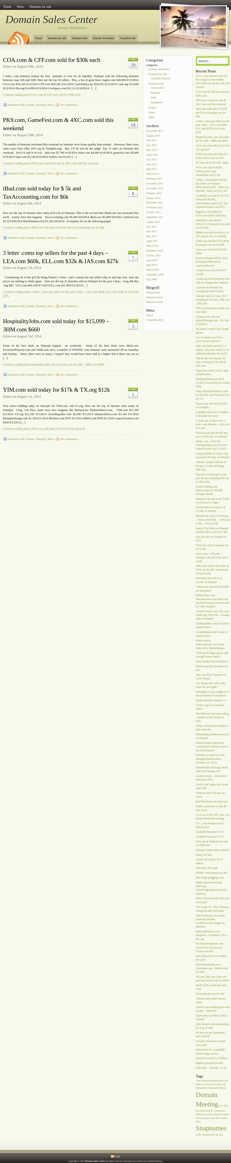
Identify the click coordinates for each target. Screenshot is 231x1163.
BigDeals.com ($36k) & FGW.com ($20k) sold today (211, 213)
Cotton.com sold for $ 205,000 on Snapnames (212, 589)
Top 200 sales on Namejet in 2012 (211, 538)
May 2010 (151, 265)
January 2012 (153, 198)
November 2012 (154, 188)
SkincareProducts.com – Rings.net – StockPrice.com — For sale (212, 935)
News (20, 7)
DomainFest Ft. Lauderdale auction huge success (210, 1051)
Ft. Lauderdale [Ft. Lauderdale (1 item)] (218, 1110)
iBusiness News (154, 297)
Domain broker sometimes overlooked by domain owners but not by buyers (212, 746)
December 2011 (154, 202)
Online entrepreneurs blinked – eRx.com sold (212, 727)
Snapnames (157, 102)
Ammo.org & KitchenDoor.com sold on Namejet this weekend (213, 281)
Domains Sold (79, 38)
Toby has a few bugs (207, 868)
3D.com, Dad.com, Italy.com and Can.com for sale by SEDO (212, 978)
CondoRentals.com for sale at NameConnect (211, 634)
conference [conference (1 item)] (208, 1084)
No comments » (69, 104)
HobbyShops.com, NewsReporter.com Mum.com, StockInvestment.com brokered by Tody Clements (212, 601)
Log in (149, 315)
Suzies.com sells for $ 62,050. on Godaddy (212, 405)
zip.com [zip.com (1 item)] (219, 1134)
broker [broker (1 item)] (199, 1084)
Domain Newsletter (103, 38)
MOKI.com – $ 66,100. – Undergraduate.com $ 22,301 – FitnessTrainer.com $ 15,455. (212, 445)
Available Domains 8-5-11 (210, 831)
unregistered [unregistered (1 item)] (208, 1134)
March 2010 (152, 270)
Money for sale (204, 854)
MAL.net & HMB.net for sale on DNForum (212, 843)
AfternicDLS (158, 88)
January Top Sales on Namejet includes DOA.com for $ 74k (212, 530)
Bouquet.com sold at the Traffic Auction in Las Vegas (213, 500)
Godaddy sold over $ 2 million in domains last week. (212, 414)
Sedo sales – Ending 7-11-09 (211, 1067)
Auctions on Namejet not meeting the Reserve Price (210, 289)
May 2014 (151, 150)
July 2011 (151, 226)
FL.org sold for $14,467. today (212, 162)
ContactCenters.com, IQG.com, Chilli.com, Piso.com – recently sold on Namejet (213, 615)
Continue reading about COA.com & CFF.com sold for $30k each (41, 94)
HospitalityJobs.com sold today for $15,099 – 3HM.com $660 (212, 139)
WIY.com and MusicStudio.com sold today (213, 310)
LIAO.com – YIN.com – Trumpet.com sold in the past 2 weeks (212, 557)
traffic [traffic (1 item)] (199, 1134)
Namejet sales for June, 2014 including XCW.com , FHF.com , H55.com (213, 300)
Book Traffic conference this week (211, 987)
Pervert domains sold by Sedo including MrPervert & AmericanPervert (212, 262)
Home (7, 7)
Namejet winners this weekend (212, 850)
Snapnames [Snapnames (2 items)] (211, 1128)
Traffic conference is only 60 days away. (211, 808)
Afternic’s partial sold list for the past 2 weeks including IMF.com (211, 466)
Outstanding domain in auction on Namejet (212, 736)
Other (151, 117)
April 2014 (152, 154)
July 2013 (151, 159)
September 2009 (155, 274)
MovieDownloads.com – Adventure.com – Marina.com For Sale (212, 968)
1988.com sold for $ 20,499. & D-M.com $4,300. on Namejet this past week (212, 570)
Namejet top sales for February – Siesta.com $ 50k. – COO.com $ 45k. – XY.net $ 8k (213, 520)
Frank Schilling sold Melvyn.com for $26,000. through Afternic (209, 490)
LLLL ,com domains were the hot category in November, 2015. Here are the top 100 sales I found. (213, 82)
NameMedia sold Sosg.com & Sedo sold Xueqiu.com (212, 769)
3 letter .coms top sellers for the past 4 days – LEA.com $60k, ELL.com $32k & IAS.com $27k (213, 127)
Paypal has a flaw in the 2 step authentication (212, 372)
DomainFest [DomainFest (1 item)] (202, 1088)
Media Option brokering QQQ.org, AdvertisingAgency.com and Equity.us (211, 888)
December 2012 (154, 183)
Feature (30, 104)
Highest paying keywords (209, 1063)
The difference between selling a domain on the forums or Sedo (212, 717)
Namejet (41, 104)
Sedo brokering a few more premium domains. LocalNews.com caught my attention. (210, 921)
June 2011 (151, 231)
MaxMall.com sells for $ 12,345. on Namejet (209, 580)
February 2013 (154, 178)
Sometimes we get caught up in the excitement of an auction (212, 693)
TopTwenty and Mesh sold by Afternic (212, 1017)
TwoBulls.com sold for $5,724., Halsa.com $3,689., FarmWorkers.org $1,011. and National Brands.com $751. (213, 201)
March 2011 (152, 245)
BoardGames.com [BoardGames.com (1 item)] (219, 1080)
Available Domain (160, 78)
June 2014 (151, 145)
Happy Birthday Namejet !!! (211, 700)
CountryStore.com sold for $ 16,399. (211, 272)
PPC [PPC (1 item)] (198, 1118)
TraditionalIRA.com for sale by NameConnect (212, 625)
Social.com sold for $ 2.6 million (209, 861)
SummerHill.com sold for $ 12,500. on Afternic (210, 509)
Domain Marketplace (72, 28)
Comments (154, 320)
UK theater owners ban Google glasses (212, 331)
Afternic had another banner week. (211, 1000)
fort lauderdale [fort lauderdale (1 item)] (203, 1110)
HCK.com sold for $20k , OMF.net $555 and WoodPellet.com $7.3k (209, 171)
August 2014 (153, 135)
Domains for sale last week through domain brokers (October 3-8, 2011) (210, 759)
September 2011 (154, 217)
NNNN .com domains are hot (211, 873)
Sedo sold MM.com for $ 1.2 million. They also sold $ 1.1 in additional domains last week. (212, 350)
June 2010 (151, 260)
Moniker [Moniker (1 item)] (218, 1114)
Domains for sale (40, 7)
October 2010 (153, 255)
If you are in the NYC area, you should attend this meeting (213, 816)
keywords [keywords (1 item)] (208, 1114)
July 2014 (151, 140)
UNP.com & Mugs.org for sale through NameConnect (212, 655)
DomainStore (153, 292)
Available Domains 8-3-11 (210, 836)
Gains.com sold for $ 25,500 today (211, 251)
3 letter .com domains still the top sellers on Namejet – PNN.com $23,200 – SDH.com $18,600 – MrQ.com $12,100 (212, 185)
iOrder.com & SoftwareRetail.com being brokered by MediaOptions (210, 644)
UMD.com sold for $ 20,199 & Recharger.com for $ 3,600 (212, 243)
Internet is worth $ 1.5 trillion (211, 1058)
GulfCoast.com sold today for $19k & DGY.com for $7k (212, 156)
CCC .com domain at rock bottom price (210, 825)
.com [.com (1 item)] (198, 1080)
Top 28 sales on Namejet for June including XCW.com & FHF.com (211, 362)
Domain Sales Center (52, 19)
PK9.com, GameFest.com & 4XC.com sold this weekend (211, 102)
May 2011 (151, 236)
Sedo (153, 97)
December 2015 (154, 130)
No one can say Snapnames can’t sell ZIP (210, 1034)
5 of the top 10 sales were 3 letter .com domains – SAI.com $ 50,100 (212, 424)
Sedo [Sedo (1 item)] (198, 1121)
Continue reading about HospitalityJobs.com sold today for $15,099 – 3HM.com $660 (53, 364)
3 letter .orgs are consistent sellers (210, 707)
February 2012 (154, 193)
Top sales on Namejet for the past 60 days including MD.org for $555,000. (212, 478)
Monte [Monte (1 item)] (226, 1114)
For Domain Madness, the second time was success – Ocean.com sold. (210, 947)
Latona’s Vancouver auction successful (210, 1043)
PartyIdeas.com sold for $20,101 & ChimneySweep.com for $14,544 (213, 224)
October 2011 (153, 212)
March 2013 (152, 174)
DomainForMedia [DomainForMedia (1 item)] (217, 1088)
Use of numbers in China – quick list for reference (210, 339)
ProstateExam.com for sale (210, 993)
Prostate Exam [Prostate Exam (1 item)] (208, 1118)
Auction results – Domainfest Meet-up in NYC (211, 778)
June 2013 (151, 164)
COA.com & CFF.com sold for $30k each (51, 60)
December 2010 (154, 250)
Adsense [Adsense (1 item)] (205, 1080)
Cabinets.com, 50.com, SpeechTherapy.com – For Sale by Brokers (212, 320)
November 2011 (154, 207)
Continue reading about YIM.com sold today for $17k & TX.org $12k (44, 428)
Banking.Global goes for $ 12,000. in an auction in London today (213, 383)
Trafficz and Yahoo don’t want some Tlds (212, 786)
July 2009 (151, 279)
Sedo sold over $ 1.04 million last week (211, 958)
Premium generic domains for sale (212, 668)
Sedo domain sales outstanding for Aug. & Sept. (212, 1026)
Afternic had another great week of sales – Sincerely (213, 1009)
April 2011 (152, 241)
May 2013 (151, 169)
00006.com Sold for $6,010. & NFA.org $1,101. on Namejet (212, 234)
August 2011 (153, 222)
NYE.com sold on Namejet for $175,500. (212, 547)
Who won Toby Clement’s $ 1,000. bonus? (211, 676)
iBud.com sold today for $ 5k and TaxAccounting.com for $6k (211, 113)
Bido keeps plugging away (210, 877)
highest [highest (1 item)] (199, 1114)
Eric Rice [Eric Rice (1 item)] (223, 1105)
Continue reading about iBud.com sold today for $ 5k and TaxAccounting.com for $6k (53, 227)
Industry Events (154, 302)
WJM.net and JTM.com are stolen (210, 795)
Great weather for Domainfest (212, 661)
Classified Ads (127, 38)
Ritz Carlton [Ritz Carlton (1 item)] (222, 1118)
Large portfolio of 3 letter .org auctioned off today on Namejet (213, 455)
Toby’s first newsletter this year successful (212, 900)
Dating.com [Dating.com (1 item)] (220, 1084)
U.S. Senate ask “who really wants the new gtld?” (211, 685)
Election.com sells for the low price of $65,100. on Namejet (212, 434)
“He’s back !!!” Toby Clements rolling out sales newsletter (212, 909)
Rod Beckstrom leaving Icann (212, 801)
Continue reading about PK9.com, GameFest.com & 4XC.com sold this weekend (50, 163)
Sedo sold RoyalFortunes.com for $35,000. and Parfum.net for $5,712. (213, 395)
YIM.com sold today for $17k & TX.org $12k (56, 389)
